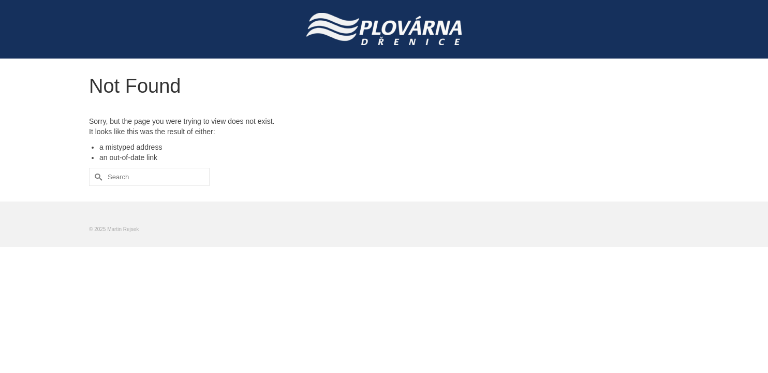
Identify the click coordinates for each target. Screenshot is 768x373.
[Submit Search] (97, 177)
